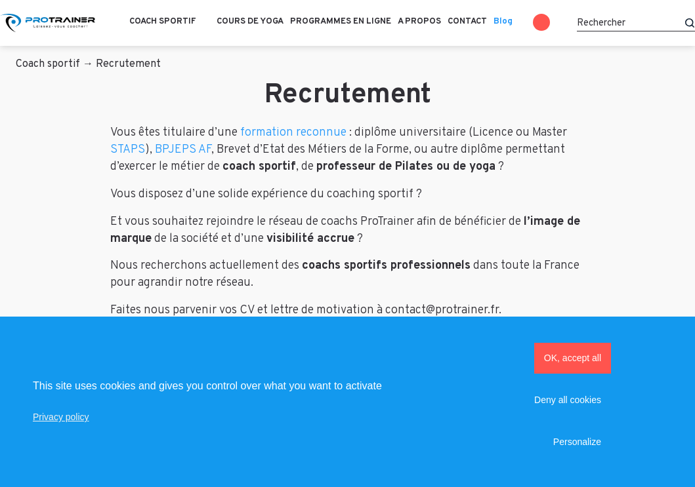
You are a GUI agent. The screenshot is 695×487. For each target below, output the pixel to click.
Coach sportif (162, 21)
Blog (503, 21)
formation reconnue (293, 132)
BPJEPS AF (183, 149)
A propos (419, 21)
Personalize (577, 442)
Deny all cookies (567, 400)
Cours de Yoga (250, 21)
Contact (467, 21)
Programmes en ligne (340, 21)
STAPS (127, 149)
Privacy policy (61, 417)
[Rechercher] (636, 23)
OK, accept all (572, 358)
